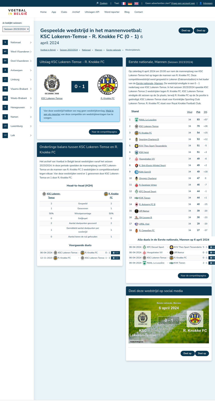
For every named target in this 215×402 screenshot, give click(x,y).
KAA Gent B (145, 172)
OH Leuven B (145, 217)
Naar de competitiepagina (104, 131)
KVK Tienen (144, 198)
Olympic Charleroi (147, 178)
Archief (76, 12)
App (54, 12)
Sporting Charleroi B (149, 139)
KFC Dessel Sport (147, 191)
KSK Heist (144, 152)
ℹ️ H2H (116, 253)
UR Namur (144, 211)
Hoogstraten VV (147, 158)
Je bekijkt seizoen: (12, 23)
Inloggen (207, 3)
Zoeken (104, 3)
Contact (139, 12)
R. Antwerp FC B (147, 204)
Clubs (64, 12)
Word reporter (111, 12)
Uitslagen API (92, 12)
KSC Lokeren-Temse (148, 126)
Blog (127, 12)
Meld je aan (93, 386)
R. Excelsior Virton (148, 184)
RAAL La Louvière (147, 119)
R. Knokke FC (145, 132)
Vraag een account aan (183, 3)
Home (43, 12)
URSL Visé (144, 224)
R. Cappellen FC (147, 230)
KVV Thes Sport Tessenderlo (153, 145)
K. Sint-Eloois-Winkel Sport (152, 165)
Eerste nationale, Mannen (149, 83)
